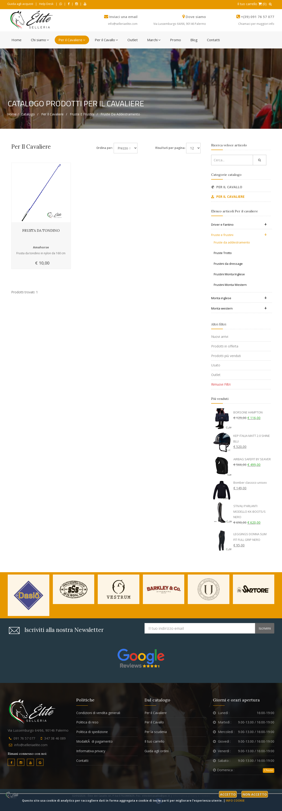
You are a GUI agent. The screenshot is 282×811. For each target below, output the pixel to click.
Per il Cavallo (106, 39)
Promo (175, 39)
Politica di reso (87, 722)
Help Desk (46, 4)
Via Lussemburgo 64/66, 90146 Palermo (179, 24)
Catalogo (28, 114)
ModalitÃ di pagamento (94, 741)
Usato (215, 365)
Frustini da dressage (228, 264)
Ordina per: (104, 147)
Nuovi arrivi (219, 336)
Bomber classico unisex (250, 482)
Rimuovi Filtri (221, 384)
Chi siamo (40, 39)
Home (16, 39)
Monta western (239, 308)
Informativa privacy (90, 751)
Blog (194, 39)
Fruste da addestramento (120, 114)
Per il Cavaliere (71, 39)
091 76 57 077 (24, 738)
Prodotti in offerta (224, 346)
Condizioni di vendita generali (98, 713)
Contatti (213, 39)
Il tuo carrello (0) (252, 4)
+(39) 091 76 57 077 (257, 16)
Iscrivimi (265, 628)
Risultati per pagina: (170, 147)
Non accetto (254, 794)
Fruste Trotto (223, 253)
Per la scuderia (156, 732)
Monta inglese (239, 298)
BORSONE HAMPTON (248, 412)
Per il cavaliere (52, 114)
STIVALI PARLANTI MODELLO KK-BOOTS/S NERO (249, 511)
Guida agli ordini (157, 751)
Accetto (228, 794)
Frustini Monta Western (230, 285)
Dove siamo (196, 16)
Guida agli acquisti (20, 4)
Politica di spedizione (92, 732)
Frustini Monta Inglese (229, 274)
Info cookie (235, 801)
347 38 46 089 (55, 738)
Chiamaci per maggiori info (256, 24)
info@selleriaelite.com (122, 24)
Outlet (132, 39)
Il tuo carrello (154, 741)
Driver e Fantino (239, 224)
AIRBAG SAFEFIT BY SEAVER (252, 459)
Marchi (154, 39)
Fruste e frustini (82, 114)
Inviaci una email (123, 16)
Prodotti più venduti (226, 356)
